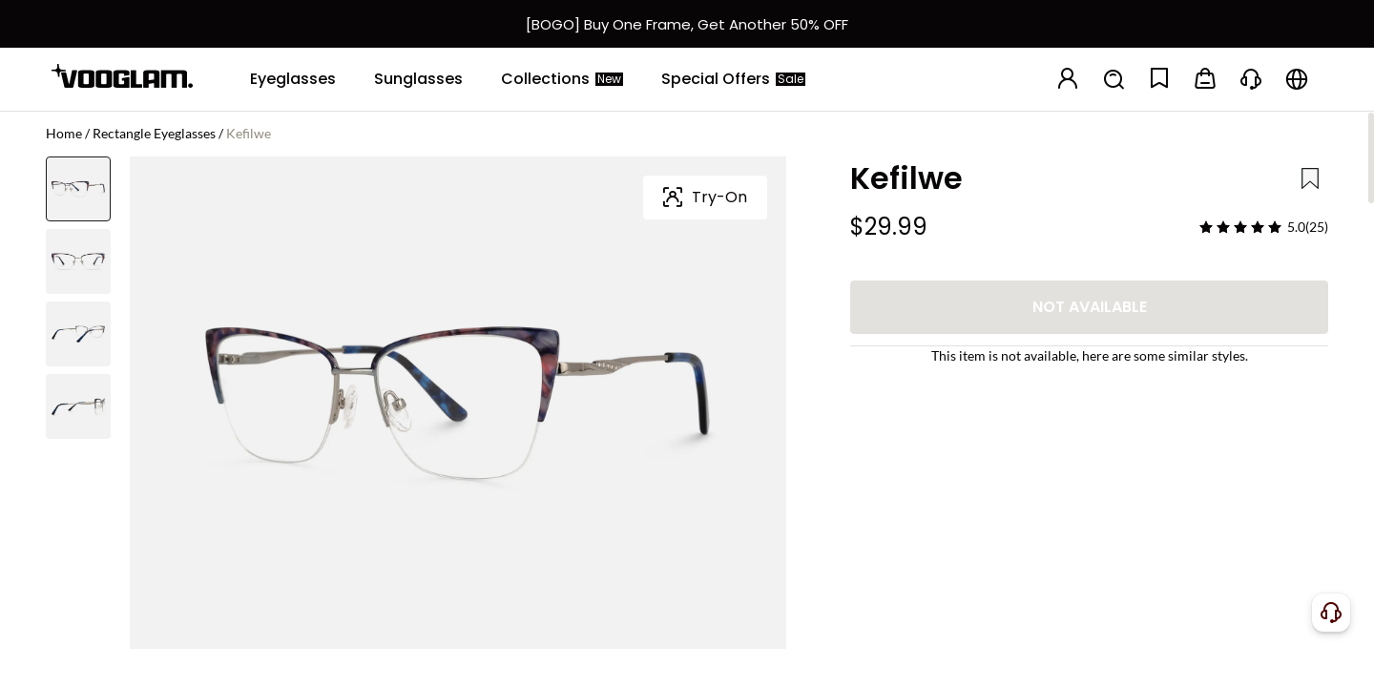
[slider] (1240, 227)
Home (64, 133)
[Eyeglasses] (293, 79)
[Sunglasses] (418, 79)
